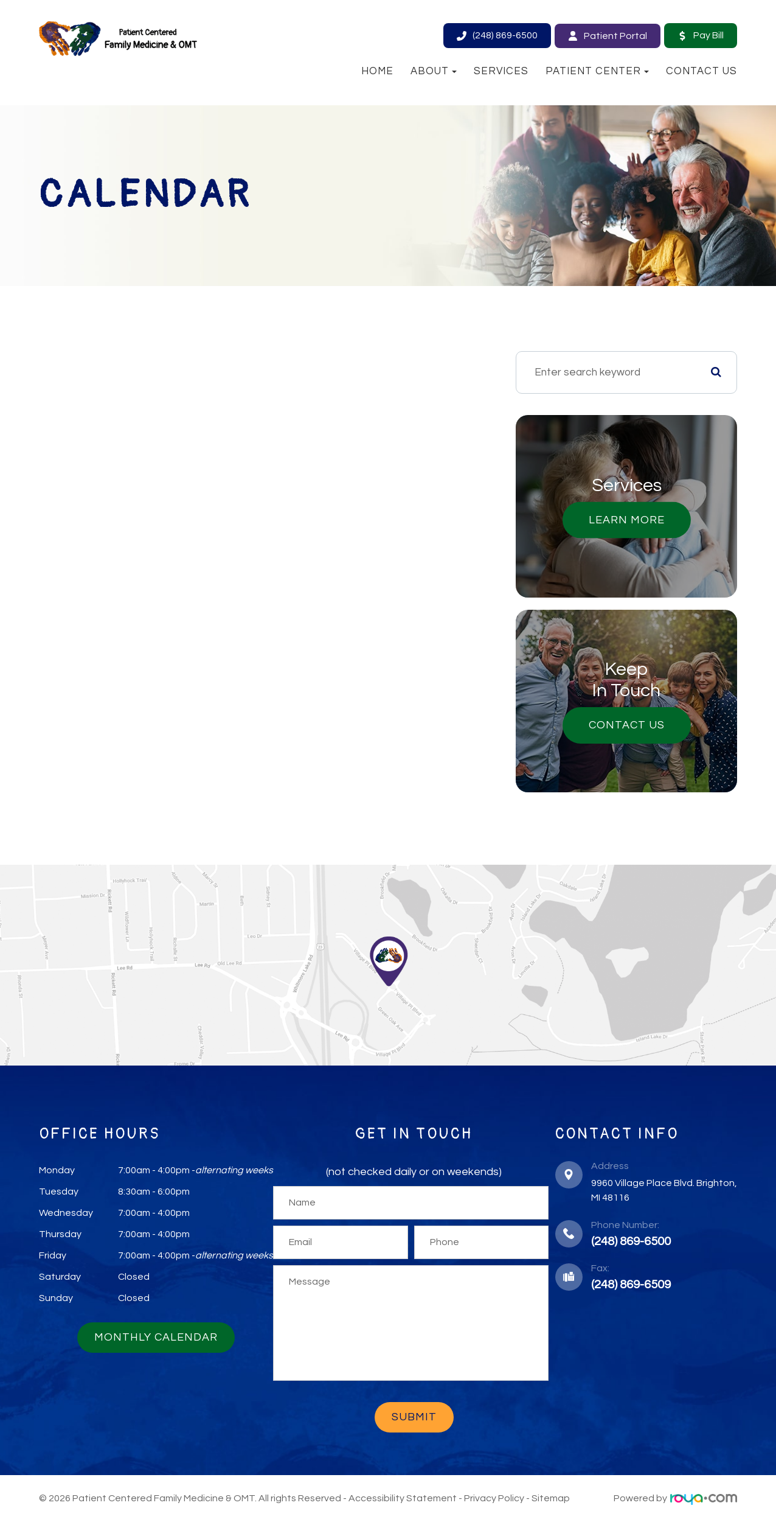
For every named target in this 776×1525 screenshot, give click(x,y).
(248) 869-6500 (631, 1244)
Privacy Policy (494, 1501)
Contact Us (701, 71)
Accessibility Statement (402, 1501)
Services (501, 71)
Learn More (632, 522)
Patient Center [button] (597, 71)
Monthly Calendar (156, 1339)
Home (377, 71)
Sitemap (551, 1501)
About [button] (434, 71)
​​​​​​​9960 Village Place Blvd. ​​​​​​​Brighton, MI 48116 (664, 1193)
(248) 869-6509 (631, 1287)
